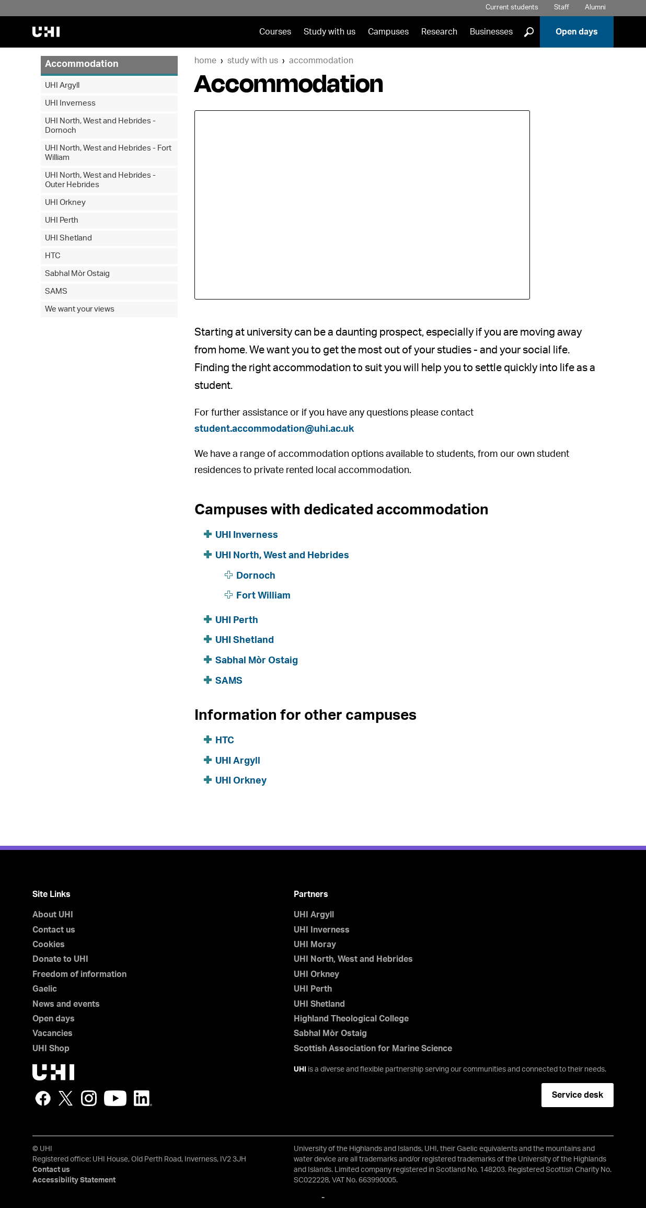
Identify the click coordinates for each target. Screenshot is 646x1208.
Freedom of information (79, 974)
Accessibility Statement (74, 1180)
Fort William (263, 596)
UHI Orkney (241, 781)
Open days (577, 32)
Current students (512, 7)
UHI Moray (315, 944)
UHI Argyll (237, 761)
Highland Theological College (351, 1019)
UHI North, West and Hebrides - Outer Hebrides (100, 180)
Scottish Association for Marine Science (373, 1048)
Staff (561, 7)
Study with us (329, 32)
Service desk (577, 1095)
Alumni (595, 7)
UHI (300, 1069)
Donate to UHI (60, 959)
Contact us (53, 930)
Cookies (48, 944)
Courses (275, 32)
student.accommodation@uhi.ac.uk (274, 429)
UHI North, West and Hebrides (282, 555)
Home (205, 60)
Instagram (89, 1098)
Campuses (388, 32)
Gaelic (44, 989)
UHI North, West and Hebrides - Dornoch (100, 125)
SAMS (229, 681)
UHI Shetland (244, 640)
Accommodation (321, 60)
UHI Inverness (246, 535)
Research (439, 32)
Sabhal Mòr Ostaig (256, 660)
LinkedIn (143, 1098)
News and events (66, 1004)
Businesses (491, 32)
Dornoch (255, 576)
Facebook (43, 1098)
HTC (224, 740)
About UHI (52, 915)
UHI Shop (51, 1048)
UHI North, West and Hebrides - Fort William (108, 153)
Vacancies (52, 1033)
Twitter (66, 1098)
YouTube (115, 1098)
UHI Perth (236, 620)
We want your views (79, 309)
